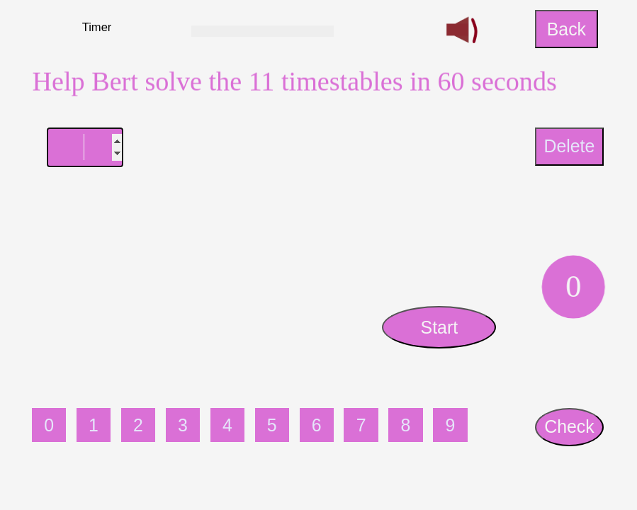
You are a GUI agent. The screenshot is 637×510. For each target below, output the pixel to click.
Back (566, 29)
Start (439, 327)
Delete (568, 146)
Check (569, 426)
